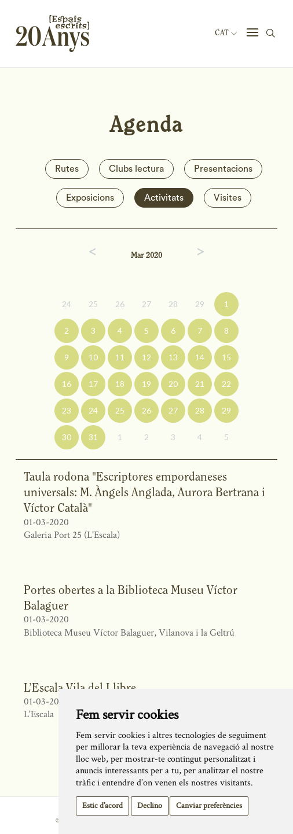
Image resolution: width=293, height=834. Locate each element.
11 (119, 357)
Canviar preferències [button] (209, 805)
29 (199, 304)
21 (199, 384)
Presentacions (223, 169)
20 (173, 384)
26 (119, 304)
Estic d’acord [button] (102, 805)
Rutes (67, 169)
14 (199, 357)
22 (226, 384)
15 (226, 357)
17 (93, 384)
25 (93, 304)
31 (93, 437)
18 (119, 384)
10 (93, 357)
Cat (226, 33)
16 (66, 384)
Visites (227, 197)
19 (146, 384)
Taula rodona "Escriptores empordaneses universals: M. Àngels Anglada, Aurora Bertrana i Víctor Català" (144, 492)
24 (66, 304)
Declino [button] (149, 805)
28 (173, 304)
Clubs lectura (136, 169)
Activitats (164, 197)
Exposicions (90, 197)
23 (66, 410)
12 (146, 357)
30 (66, 437)
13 (173, 357)
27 (146, 304)
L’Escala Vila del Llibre (80, 687)
